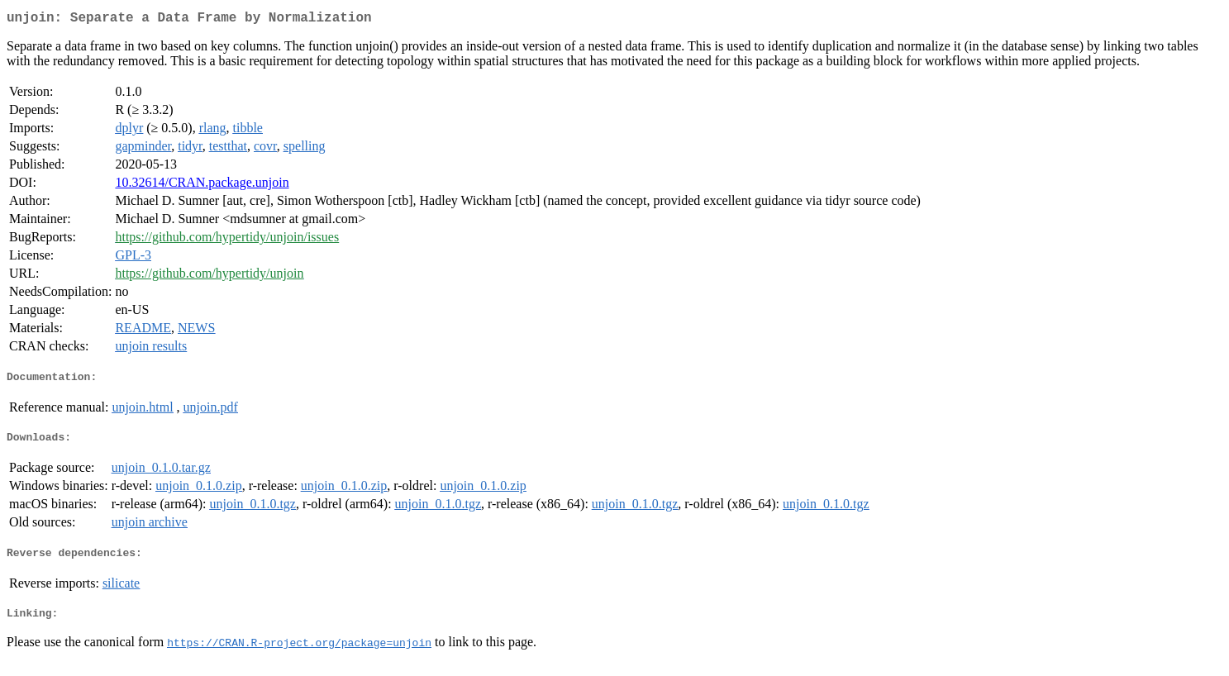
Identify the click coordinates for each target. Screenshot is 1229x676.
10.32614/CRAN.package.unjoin (201, 186)
